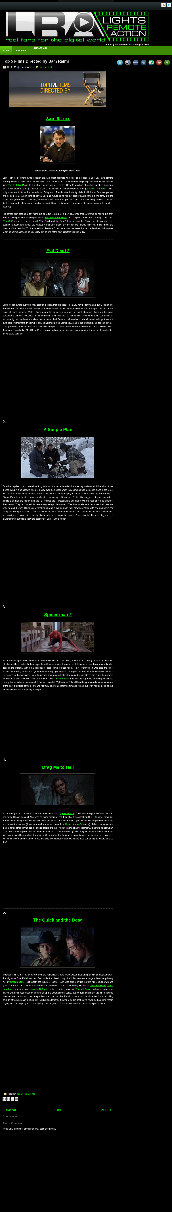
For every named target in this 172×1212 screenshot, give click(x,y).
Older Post (106, 1110)
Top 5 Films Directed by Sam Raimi (36, 61)
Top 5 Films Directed (26, 1094)
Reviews (21, 50)
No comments (46, 67)
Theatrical (41, 48)
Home (6, 50)
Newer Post (10, 1110)
